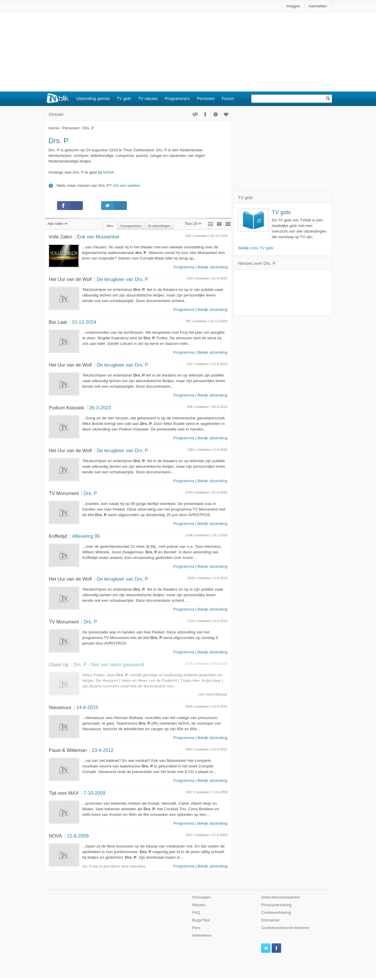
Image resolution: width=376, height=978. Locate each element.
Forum (228, 98)
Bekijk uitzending (213, 267)
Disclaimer (270, 920)
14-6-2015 (87, 707)
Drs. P (90, 493)
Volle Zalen (60, 236)
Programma (184, 267)
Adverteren (202, 935)
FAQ (196, 912)
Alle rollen (57, 224)
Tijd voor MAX (64, 793)
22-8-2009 (78, 835)
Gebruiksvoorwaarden (280, 897)
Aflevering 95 (86, 536)
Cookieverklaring (276, 912)
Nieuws (198, 905)
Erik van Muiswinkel (98, 236)
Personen (206, 98)
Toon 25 (192, 224)
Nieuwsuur (60, 707)
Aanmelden (318, 6)
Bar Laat (58, 322)
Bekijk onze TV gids (255, 248)
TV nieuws (148, 98)
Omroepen (201, 897)
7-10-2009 (94, 793)
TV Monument (64, 493)
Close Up (58, 664)
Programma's (177, 98)
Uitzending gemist (93, 98)
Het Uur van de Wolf (70, 279)
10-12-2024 (84, 322)
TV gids (124, 98)
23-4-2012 (102, 750)
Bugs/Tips (201, 920)
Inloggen (293, 6)
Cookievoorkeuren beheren (285, 928)
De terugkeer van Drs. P (122, 279)
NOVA (108, 172)
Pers (196, 928)
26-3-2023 (100, 407)
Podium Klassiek (66, 407)
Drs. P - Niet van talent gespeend (108, 664)
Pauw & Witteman (68, 750)
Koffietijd (58, 536)
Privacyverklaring (276, 905)
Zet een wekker (126, 185)
